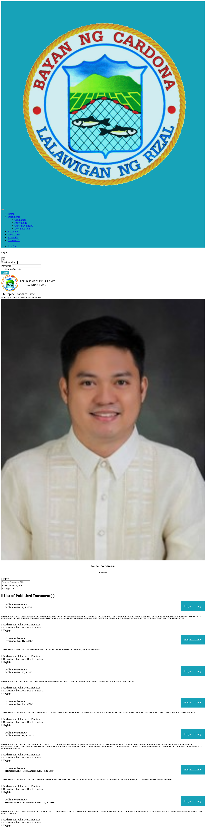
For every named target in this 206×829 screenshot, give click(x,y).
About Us (13, 237)
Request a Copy (192, 603)
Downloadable (22, 228)
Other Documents (23, 225)
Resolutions (20, 222)
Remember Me (13, 269)
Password (6, 265)
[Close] (3, 259)
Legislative (14, 234)
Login (12, 246)
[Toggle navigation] (2, 209)
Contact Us (14, 240)
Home (11, 213)
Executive (13, 231)
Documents (14, 216)
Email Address (9, 262)
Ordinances (20, 219)
